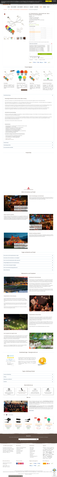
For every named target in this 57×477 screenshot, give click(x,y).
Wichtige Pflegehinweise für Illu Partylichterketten (11, 262)
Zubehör (5, 414)
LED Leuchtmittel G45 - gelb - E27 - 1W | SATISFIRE (36, 50)
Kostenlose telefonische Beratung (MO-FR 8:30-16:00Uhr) (22, 392)
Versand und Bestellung (7, 374)
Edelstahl (44, 458)
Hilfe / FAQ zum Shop (19, 451)
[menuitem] (53, 4)
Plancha (47, 458)
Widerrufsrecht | (27, 473)
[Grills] (8, 7)
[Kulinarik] (31, 7)
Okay (48, 1)
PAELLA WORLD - (49, 452)
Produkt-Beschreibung (7, 95)
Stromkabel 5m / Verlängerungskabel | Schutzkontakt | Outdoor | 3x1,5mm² (28, 426)
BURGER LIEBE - (45, 456)
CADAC (46, 455)
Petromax (44, 447)
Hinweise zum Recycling (20, 448)
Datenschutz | (23, 473)
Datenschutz (31, 454)
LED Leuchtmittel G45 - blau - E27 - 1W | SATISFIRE (36, 49)
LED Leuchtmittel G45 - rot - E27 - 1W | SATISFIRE (36, 47)
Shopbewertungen (32, 451)
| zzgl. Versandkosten (33, 23)
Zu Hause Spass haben (20, 450)
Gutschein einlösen (32, 450)
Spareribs (44, 451)
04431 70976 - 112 (34, 57)
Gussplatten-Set (50, 455)
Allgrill (52, 449)
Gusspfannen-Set (48, 454)
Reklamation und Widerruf (8, 379)
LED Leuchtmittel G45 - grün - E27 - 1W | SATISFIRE (36, 48)
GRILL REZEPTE (32, 448)
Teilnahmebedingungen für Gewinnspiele (33, 457)
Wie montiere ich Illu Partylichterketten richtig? (11, 255)
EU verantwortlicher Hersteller (8, 147)
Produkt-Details (6, 142)
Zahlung (5, 376)
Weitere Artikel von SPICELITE (9, 139)
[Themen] (41, 7)
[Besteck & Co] (26, 7)
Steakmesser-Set (50, 451)
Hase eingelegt (50, 457)
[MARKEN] (45, 7)
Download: (28, 188)
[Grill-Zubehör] (13, 7)
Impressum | (19, 473)
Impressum (31, 455)
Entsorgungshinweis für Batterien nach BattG (34, 473)
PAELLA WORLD (49, 448)
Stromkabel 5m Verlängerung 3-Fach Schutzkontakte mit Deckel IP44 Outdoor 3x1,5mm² (41, 45)
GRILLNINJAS (31, 449)
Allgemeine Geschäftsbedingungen (21, 447)
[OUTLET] (48, 7)
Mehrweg (46, 449)
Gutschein (5, 381)
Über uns (31, 452)
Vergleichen (31, 59)
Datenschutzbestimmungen (25, 440)
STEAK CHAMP (48, 447)
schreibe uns (42, 57)
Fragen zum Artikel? (42, 59)
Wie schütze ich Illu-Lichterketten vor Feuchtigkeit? (11, 257)
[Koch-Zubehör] (20, 7)
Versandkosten (19, 452)
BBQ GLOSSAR (32, 447)
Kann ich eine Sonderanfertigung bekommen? (11, 267)
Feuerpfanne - (46, 453)
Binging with (45, 450)
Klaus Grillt (45, 448)
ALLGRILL (47, 451)
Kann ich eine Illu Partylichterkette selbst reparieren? (12, 260)
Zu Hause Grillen (32, 453)
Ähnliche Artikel (11, 414)
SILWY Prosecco (45, 457)
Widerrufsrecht (19, 453)
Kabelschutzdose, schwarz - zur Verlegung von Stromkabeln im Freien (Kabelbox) (40, 46)
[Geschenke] (36, 7)
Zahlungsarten (18, 449)
